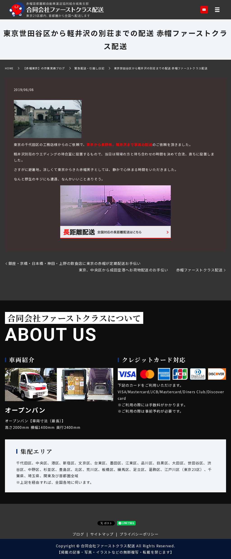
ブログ (78, 534)
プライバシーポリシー (139, 534)
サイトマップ (102, 534)
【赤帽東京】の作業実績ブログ (44, 68)
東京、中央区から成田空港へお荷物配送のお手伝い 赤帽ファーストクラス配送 (151, 270)
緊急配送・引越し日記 (89, 68)
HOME (9, 68)
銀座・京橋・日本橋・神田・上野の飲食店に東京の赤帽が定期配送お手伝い (78, 263)
